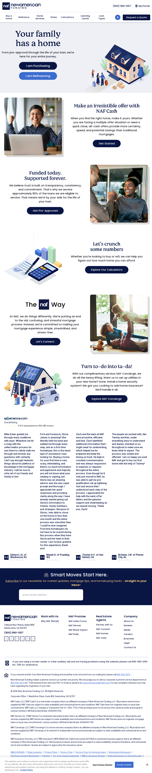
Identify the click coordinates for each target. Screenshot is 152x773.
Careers (128, 634)
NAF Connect (103, 629)
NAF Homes (102, 633)
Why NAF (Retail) (50, 621)
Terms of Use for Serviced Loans (90, 752)
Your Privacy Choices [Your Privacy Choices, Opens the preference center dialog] (102, 768)
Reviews (128, 625)
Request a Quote (136, 17)
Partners (46, 756)
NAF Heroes (75, 625)
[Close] (147, 768)
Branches (129, 638)
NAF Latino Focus (78, 621)
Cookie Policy (17, 759)
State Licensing (34, 752)
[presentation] (108, 595)
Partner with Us (104, 625)
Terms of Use (66, 752)
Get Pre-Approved (45, 210)
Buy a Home (9, 17)
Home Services (39, 17)
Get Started (107, 143)
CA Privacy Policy (62, 759)
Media (127, 630)
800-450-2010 (139, 661)
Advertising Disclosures (119, 752)
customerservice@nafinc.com (96, 683)
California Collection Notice (38, 759)
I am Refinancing (38, 76)
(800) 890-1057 (13, 632)
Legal (127, 643)
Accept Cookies (124, 768)
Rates (54, 17)
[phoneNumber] (122, 6)
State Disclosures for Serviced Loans (124, 756)
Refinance (23, 17)
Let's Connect (45, 341)
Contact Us (130, 647)
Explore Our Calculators (106, 270)
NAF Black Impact (78, 630)
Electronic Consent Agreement (25, 756)
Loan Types (101, 17)
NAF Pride (74, 634)
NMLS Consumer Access (93, 756)
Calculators (67, 17)
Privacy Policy (51, 752)
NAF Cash (101, 638)
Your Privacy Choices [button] (82, 759)
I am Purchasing (38, 66)
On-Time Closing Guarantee (66, 756)
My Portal (142, 6)
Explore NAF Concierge (107, 399)
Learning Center (85, 17)
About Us (129, 621)
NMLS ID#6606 (18, 752)
